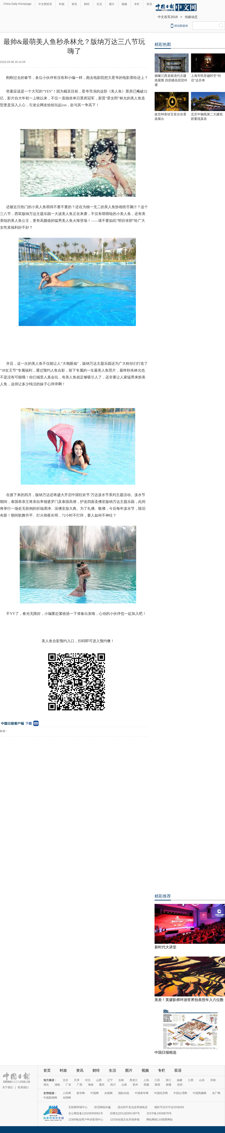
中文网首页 (45, 4)
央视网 (108, 1093)
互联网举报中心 (78, 1107)
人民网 (67, 1093)
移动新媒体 (181, 25)
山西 (99, 1080)
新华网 (81, 1093)
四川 (113, 1084)
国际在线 (123, 1093)
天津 (76, 1080)
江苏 (157, 1080)
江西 (190, 1080)
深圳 (179, 1084)
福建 (179, 1080)
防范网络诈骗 (102, 1107)
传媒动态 (191, 17)
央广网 (216, 1093)
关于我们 (7, 1087)
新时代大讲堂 (165, 947)
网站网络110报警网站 (159, 1119)
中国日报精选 (165, 1052)
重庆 (102, 1084)
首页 (47, 1070)
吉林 (121, 1080)
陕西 (157, 1084)
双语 (149, 4)
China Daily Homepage (17, 3)
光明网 (67, 1097)
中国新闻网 (50, 1097)
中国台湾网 (180, 1093)
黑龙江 (134, 1080)
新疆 (168, 1084)
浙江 (168, 1080)
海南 (90, 1084)
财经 (87, 4)
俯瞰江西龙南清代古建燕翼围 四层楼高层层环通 (171, 80)
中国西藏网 (199, 1093)
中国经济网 (161, 1093)
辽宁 (110, 1080)
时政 (62, 4)
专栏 (137, 4)
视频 (124, 4)
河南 (213, 1080)
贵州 (135, 1084)
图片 (112, 4)
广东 (68, 1084)
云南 (124, 1084)
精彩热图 (163, 44)
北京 (65, 1080)
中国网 (94, 1093)
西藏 (146, 1084)
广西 (79, 1084)
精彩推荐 (163, 896)
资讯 (74, 4)
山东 (202, 1080)
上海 (146, 1080)
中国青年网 (141, 1093)
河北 (87, 1080)
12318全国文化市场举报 (124, 1119)
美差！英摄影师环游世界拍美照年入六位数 (189, 1000)
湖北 (46, 1084)
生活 (99, 4)
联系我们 (23, 1087)
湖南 (57, 1084)
